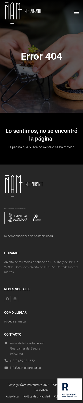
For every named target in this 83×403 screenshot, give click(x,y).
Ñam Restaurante (31, 385)
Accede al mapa (15, 321)
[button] (76, 12)
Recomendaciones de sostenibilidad (28, 236)
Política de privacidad (36, 396)
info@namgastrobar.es (25, 368)
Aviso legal (12, 396)
